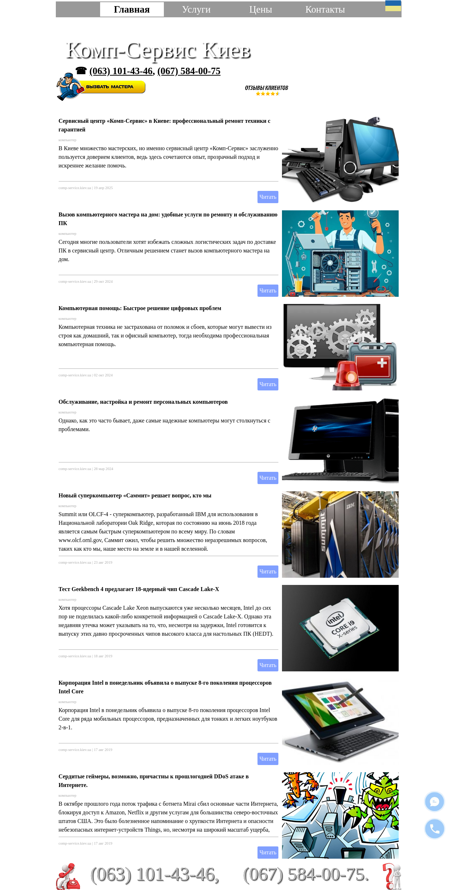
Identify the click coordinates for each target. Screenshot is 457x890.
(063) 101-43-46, (154, 873)
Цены (260, 9)
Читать (267, 197)
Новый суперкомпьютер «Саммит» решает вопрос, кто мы (135, 495)
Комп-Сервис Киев (158, 49)
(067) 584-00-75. (306, 873)
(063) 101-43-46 (120, 71)
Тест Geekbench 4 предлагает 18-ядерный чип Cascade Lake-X (139, 589)
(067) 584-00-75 (188, 71)
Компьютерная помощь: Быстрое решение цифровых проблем (140, 308)
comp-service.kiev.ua (75, 188)
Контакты (325, 9)
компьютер (68, 140)
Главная (132, 9)
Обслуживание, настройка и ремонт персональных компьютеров (143, 402)
